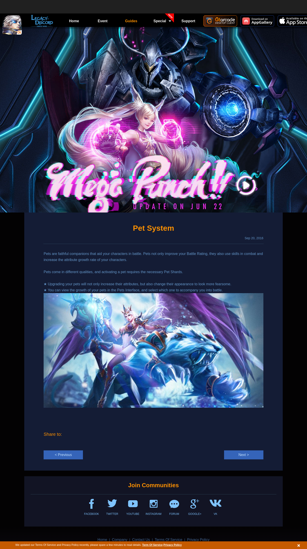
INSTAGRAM (153, 514)
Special (164, 19)
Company (119, 540)
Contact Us (141, 540)
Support (188, 21)
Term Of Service (152, 545)
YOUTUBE (132, 514)
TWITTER (112, 514)
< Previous (63, 455)
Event (103, 21)
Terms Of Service (168, 540)
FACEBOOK (91, 514)
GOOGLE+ (194, 514)
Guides (131, 21)
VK (215, 514)
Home (74, 21)
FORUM (174, 514)
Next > (243, 455)
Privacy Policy (172, 545)
